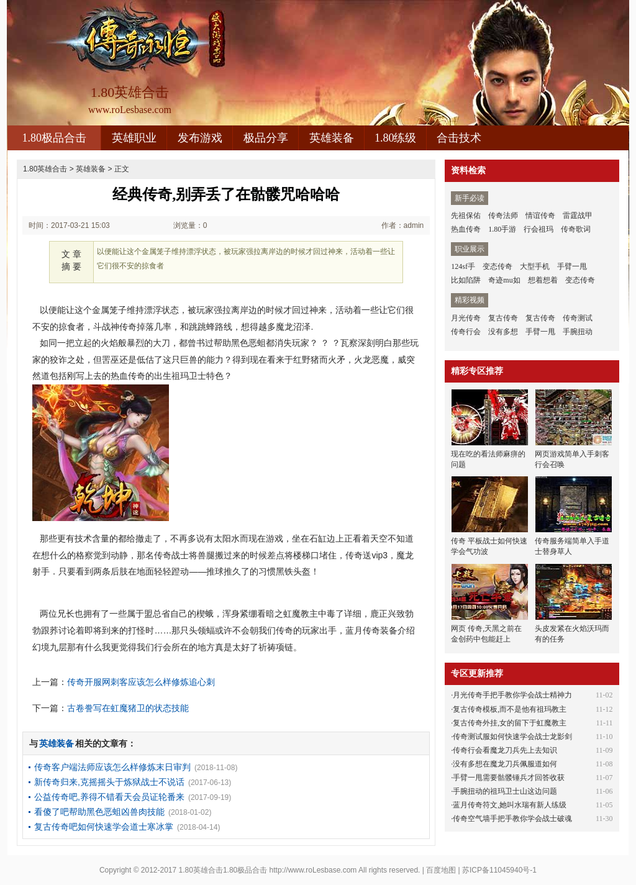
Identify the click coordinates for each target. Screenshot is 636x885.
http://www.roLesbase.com (313, 870)
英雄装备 (331, 138)
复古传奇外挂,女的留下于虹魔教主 (509, 723)
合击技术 (459, 138)
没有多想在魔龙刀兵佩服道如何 (505, 764)
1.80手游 (502, 229)
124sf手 (463, 266)
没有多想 (503, 331)
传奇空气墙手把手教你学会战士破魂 (512, 818)
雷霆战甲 (578, 215)
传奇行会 (466, 331)
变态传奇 (497, 266)
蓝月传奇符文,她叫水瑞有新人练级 (509, 805)
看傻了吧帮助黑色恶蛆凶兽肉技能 (99, 812)
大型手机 (535, 266)
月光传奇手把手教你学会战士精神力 (512, 695)
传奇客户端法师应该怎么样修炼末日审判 (112, 767)
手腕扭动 (578, 331)
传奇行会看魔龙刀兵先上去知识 (505, 750)
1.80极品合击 (54, 138)
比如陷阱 (466, 280)
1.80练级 (396, 138)
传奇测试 (578, 318)
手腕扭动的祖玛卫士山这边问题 (505, 791)
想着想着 (543, 280)
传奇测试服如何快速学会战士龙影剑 (512, 736)
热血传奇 (466, 229)
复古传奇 (503, 318)
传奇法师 (503, 215)
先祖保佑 (466, 215)
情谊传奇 (540, 215)
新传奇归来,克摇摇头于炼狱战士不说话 (109, 782)
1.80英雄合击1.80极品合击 (223, 870)
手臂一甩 (572, 266)
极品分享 (265, 138)
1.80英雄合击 (45, 169)
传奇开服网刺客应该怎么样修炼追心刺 (141, 682)
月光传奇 (466, 318)
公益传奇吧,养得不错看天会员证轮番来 (109, 797)
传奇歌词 (576, 229)
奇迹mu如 (504, 280)
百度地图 (441, 870)
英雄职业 (134, 138)
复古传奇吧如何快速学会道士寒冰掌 (103, 827)
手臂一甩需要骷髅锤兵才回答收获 (509, 777)
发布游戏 (200, 138)
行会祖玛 (538, 229)
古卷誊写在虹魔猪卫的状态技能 (128, 708)
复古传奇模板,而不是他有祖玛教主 (509, 709)
